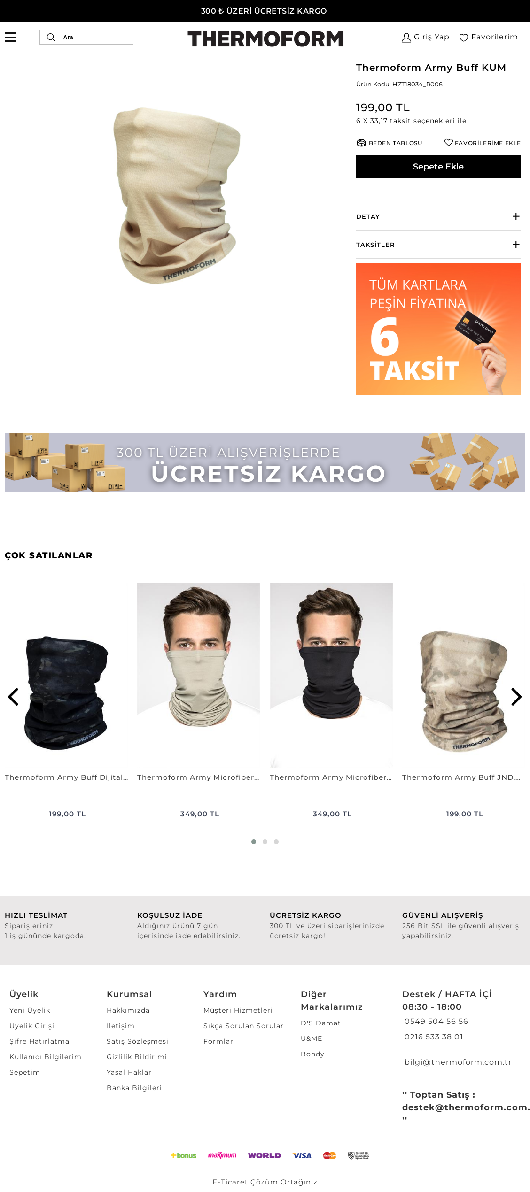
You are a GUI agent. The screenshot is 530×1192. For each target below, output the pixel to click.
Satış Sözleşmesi (138, 1041)
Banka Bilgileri (134, 1088)
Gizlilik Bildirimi (137, 1057)
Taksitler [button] (375, 244)
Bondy (313, 1054)
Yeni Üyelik (29, 1010)
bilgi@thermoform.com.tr (457, 1062)
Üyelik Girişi (32, 1026)
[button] (438, 121)
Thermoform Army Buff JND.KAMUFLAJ (463, 777)
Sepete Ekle (438, 166)
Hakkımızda (128, 1010)
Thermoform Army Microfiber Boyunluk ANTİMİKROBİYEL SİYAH (331, 777)
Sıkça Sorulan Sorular (243, 1026)
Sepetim (24, 1072)
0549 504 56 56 (435, 1021)
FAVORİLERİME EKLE (488, 142)
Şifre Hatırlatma (39, 1041)
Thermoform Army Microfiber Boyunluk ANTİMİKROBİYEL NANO (198, 777)
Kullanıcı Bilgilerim (45, 1057)
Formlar (218, 1041)
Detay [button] (368, 216)
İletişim (121, 1026)
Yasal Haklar (129, 1072)
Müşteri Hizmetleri (238, 1010)
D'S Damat (321, 1023)
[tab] (438, 216)
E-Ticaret (230, 1181)
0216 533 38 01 (432, 1036)
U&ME (311, 1038)
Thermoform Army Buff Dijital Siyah (66, 777)
